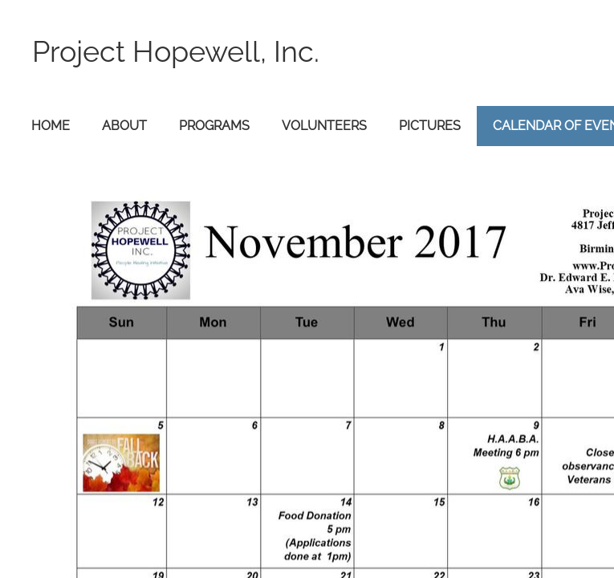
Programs (214, 125)
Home (50, 125)
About (124, 125)
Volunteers (324, 125)
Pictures (430, 125)
